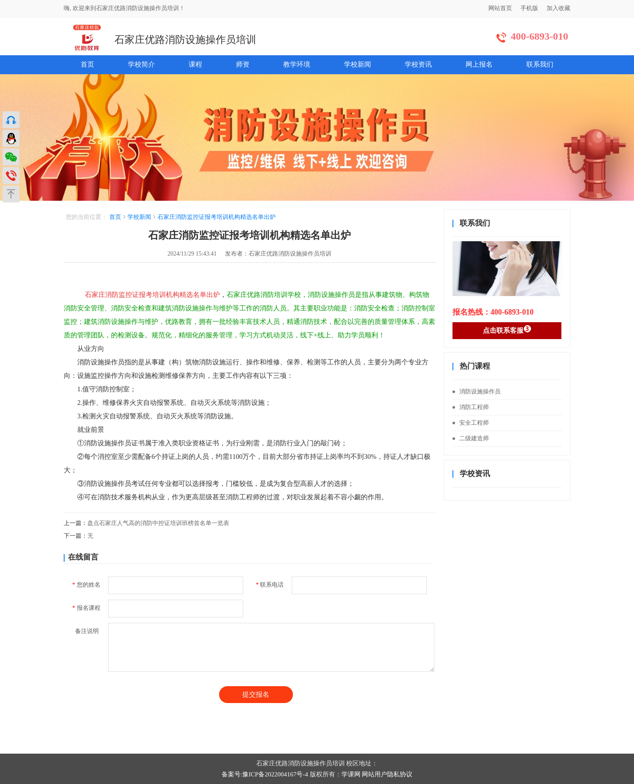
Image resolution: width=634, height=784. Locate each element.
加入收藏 (558, 8)
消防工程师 (470, 407)
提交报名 (255, 694)
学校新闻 (357, 64)
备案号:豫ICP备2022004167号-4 (265, 774)
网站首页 (500, 8)
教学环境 (296, 64)
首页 (87, 64)
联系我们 (539, 64)
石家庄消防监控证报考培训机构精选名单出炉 (216, 217)
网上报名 (479, 64)
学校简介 (141, 64)
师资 (242, 64)
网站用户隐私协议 (387, 774)
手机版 (529, 8)
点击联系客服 (507, 329)
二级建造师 (470, 438)
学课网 (350, 774)
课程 (195, 64)
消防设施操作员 (476, 391)
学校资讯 (418, 64)
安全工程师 (470, 423)
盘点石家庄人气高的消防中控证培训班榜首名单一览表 (158, 523)
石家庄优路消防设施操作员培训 (185, 39)
